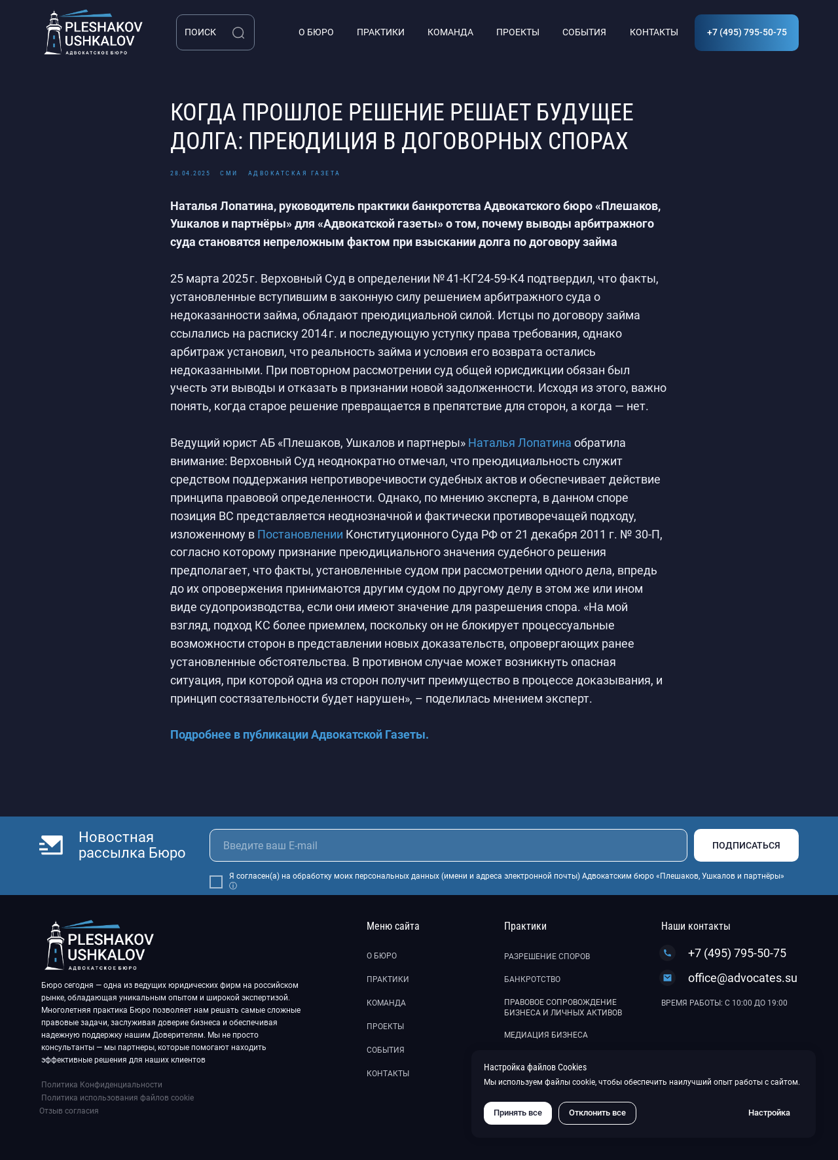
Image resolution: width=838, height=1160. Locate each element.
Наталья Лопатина (520, 442)
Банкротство (532, 979)
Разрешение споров (547, 956)
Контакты (388, 1073)
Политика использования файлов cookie (117, 1097)
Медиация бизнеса (546, 1035)
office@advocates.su (742, 978)
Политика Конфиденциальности (101, 1084)
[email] (448, 845)
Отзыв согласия (69, 1111)
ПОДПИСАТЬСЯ (746, 845)
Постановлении (300, 534)
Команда (386, 1003)
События (386, 1050)
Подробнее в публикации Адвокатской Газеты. (299, 734)
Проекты (385, 1026)
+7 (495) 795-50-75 (737, 953)
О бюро (382, 955)
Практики (388, 979)
